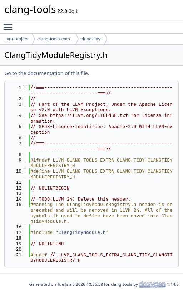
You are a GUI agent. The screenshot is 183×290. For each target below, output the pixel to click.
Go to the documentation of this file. (46, 73)
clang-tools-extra (54, 38)
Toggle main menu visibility (10, 24)
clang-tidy (91, 38)
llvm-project (16, 38)
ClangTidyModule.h (82, 232)
